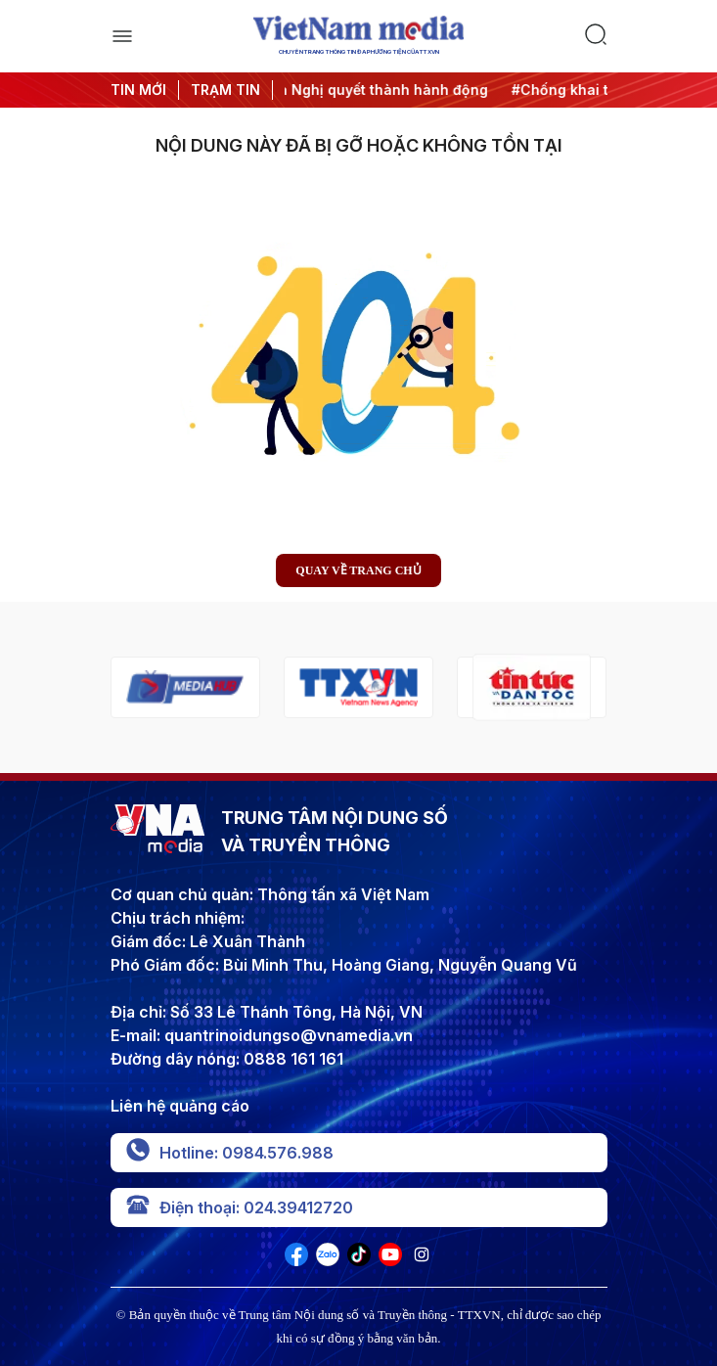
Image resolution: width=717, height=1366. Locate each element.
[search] (595, 36)
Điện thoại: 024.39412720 (239, 1207)
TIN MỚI (138, 89)
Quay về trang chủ (358, 570)
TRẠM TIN (225, 89)
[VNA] (296, 1260)
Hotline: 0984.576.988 (230, 1152)
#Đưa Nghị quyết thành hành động (378, 89)
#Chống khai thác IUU (595, 89)
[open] (122, 36)
